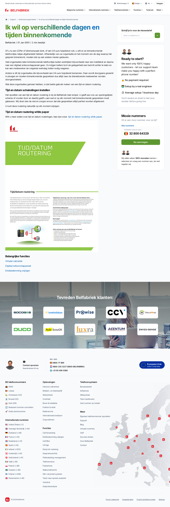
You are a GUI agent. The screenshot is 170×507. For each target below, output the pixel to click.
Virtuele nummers (87, 429)
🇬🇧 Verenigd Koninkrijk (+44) (17, 429)
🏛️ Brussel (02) (12, 399)
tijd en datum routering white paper (85, 116)
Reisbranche (48, 411)
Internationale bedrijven (52, 415)
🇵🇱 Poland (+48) (12, 466)
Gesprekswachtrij (50, 453)
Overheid (46, 399)
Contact (83, 445)
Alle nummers (127, 125)
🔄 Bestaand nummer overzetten (19, 407)
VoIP (82, 433)
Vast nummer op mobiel (90, 403)
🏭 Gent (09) (11, 403)
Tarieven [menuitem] (149, 10)
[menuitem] (76, 10)
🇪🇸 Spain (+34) (11, 445)
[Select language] (148, 3)
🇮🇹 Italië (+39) (11, 461)
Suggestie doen (127, 499)
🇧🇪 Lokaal (9, 391)
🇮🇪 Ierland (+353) (12, 449)
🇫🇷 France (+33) (12, 437)
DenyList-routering (50, 449)
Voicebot (46, 482)
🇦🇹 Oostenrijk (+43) (13, 453)
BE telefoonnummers (15, 382)
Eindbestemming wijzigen (17, 270)
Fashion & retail (49, 407)
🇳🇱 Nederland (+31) (13, 441)
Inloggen (160, 3)
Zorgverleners (48, 419)
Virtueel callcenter (13, 261)
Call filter (46, 441)
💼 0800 (9, 387)
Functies (47, 428)
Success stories (86, 437)
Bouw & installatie (50, 403)
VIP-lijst (46, 445)
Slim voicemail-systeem (52, 474)
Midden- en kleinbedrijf (52, 391)
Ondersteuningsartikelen (27, 19)
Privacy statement (112, 499)
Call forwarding (49, 433)
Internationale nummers (17, 420)
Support (13, 19)
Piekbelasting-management (54, 457)
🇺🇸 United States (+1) (14, 424)
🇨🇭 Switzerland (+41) (14, 457)
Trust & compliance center (146, 499)
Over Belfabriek (86, 441)
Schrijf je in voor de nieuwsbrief (136, 30)
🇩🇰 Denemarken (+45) (14, 478)
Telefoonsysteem (88, 382)
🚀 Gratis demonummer (15, 411)
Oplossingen (49, 382)
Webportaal (85, 395)
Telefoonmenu (48, 461)
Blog (82, 424)
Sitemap (162, 499)
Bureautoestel (86, 387)
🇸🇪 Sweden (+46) (13, 470)
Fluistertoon (47, 466)
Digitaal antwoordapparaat (18, 266)
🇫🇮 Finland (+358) (13, 474)
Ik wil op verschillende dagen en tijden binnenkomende (58, 19)
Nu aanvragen (141, 142)
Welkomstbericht (50, 470)
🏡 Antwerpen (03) (13, 395)
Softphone (84, 391)
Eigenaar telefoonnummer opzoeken (95, 416)
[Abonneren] (157, 35)
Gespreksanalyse (50, 486)
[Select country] (137, 3)
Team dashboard (87, 399)
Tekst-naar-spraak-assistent (54, 478)
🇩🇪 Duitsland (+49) (13, 433)
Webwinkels (48, 395)
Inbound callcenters (51, 387)
